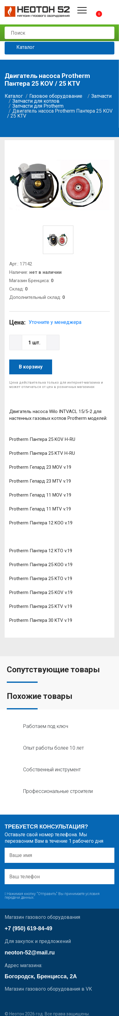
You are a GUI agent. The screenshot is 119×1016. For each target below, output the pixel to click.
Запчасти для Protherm (38, 106)
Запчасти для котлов (36, 101)
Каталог (21, 47)
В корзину (31, 367)
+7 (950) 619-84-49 (28, 928)
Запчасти (101, 96)
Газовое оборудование (55, 96)
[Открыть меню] (82, 10)
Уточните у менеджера (55, 322)
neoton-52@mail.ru (30, 952)
